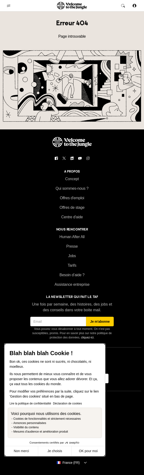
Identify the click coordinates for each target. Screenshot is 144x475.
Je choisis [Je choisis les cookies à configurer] (54, 451)
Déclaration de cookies (67, 403)
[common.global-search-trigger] (123, 6)
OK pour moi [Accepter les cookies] (88, 451)
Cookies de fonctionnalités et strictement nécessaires (47, 418)
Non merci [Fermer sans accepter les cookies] (21, 451)
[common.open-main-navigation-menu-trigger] (8, 6)
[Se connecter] (134, 5)
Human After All (72, 237)
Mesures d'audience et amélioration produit (40, 431)
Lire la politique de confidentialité (30, 403)
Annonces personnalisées (29, 423)
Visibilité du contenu (26, 427)
